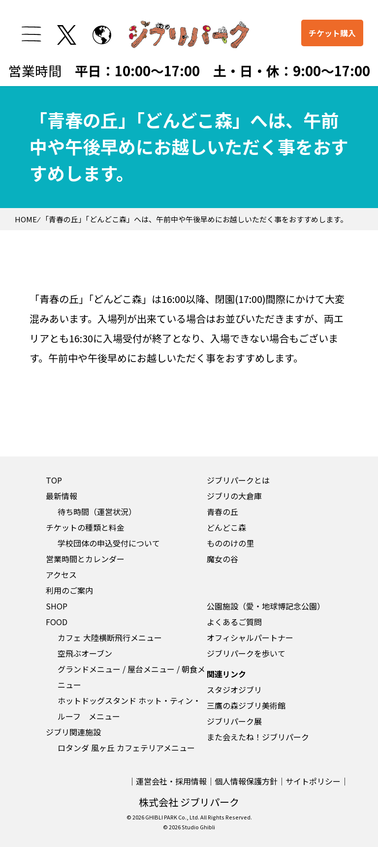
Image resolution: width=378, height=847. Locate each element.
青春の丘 (222, 511)
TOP (54, 480)
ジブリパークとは (238, 480)
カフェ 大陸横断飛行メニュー (110, 637)
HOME (26, 219)
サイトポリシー (313, 781)
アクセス (61, 574)
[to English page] (102, 35)
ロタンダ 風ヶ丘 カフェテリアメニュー (126, 748)
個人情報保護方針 (246, 781)
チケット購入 (332, 33)
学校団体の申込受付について (109, 543)
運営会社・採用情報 (171, 781)
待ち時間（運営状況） (97, 511)
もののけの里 (230, 543)
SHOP (56, 606)
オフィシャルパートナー (250, 637)
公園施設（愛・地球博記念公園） (266, 606)
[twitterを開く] (67, 35)
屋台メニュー (151, 669)
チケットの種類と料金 (85, 527)
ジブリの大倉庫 (234, 496)
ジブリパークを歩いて (246, 653)
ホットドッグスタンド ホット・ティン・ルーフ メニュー (129, 708)
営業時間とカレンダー (85, 559)
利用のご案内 (69, 590)
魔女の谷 (222, 559)
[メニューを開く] (31, 34)
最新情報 (61, 496)
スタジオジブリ (234, 690)
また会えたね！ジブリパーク (258, 737)
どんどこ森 (226, 527)
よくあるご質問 (234, 622)
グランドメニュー (89, 669)
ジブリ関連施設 (73, 732)
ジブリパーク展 (234, 721)
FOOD (56, 622)
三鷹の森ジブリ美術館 (246, 705)
